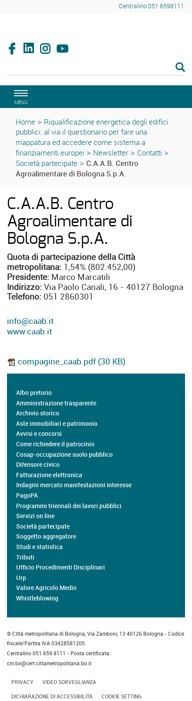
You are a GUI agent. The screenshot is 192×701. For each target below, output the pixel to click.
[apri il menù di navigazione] (19, 96)
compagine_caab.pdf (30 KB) (66, 361)
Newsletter (110, 153)
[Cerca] (96, 68)
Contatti (149, 153)
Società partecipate (46, 163)
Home (25, 122)
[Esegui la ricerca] (180, 68)
